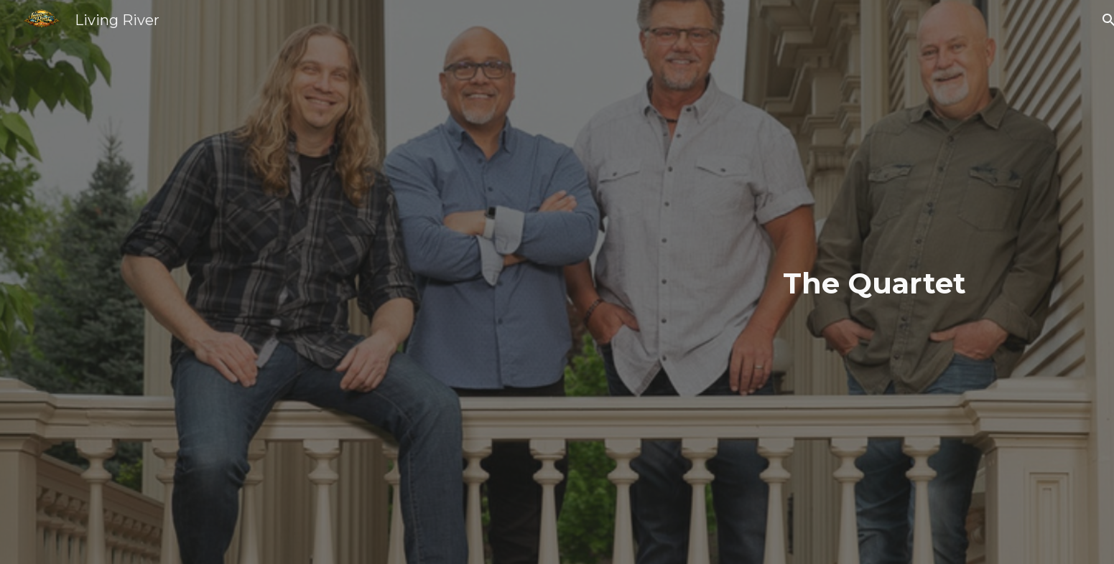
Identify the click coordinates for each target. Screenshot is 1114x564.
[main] (556, 282)
